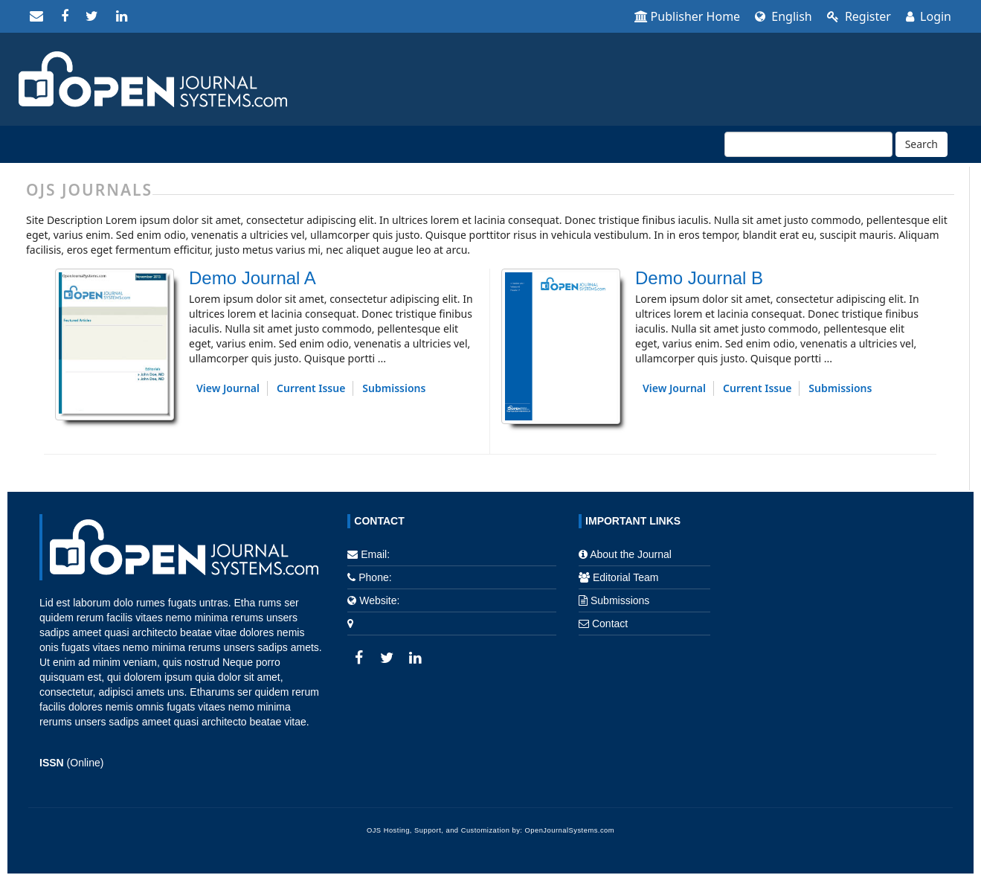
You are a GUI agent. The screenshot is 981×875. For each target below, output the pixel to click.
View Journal (228, 388)
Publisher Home (687, 16)
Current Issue (311, 388)
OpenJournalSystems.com (570, 830)
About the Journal (631, 554)
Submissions (393, 388)
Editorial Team (625, 577)
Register (859, 16)
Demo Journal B (699, 278)
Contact (610, 623)
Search (921, 144)
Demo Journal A (252, 278)
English (783, 16)
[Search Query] (808, 144)
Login (928, 16)
